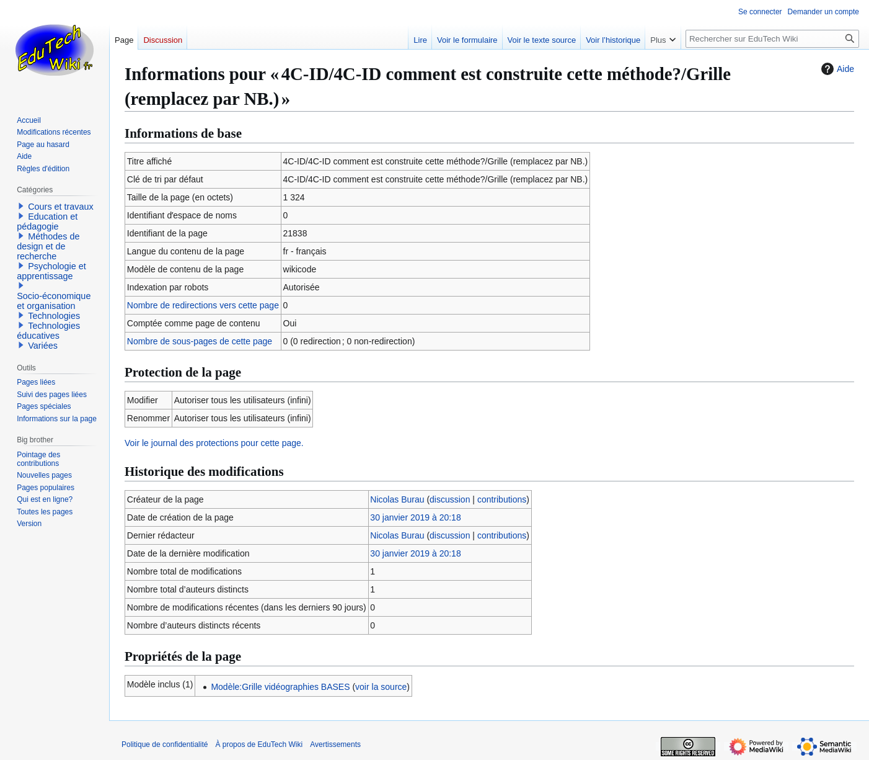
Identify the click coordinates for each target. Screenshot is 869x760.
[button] (21, 206)
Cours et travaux (61, 207)
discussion (450, 499)
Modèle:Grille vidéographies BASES (280, 687)
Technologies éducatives (48, 331)
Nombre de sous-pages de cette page (199, 341)
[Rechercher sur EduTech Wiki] (772, 39)
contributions (501, 499)
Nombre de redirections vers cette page (203, 305)
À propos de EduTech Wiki (258, 744)
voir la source (381, 687)
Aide (836, 69)
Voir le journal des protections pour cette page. (214, 443)
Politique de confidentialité (164, 744)
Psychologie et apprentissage (51, 271)
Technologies (54, 316)
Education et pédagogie (47, 221)
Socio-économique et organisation (53, 301)
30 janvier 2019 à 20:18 (415, 517)
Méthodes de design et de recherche (48, 246)
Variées (43, 346)
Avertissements (335, 744)
